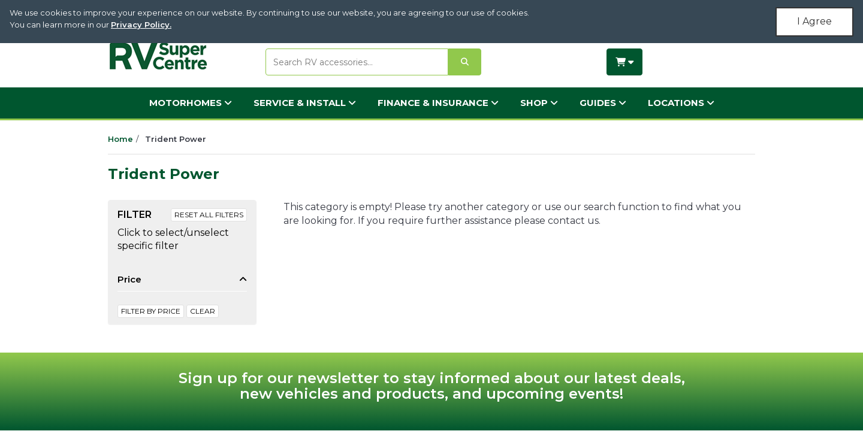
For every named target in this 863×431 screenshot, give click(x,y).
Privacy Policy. (141, 24)
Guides (603, 102)
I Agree (814, 21)
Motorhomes (190, 102)
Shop (539, 102)
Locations (681, 102)
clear (202, 310)
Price (129, 279)
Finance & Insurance (438, 102)
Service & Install (305, 102)
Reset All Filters (208, 214)
